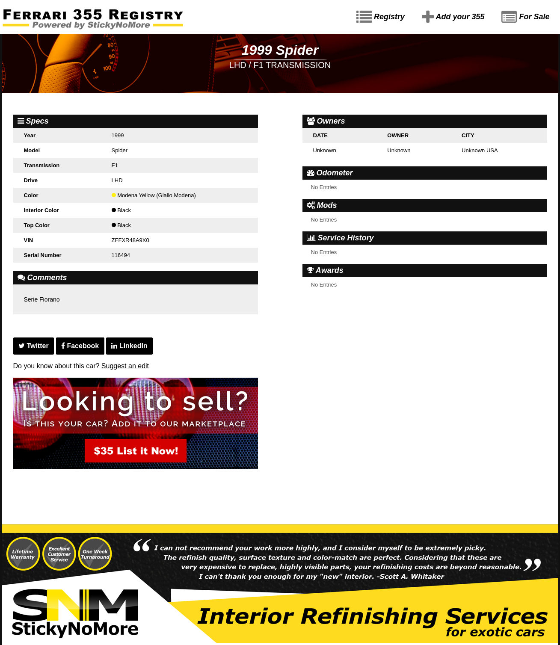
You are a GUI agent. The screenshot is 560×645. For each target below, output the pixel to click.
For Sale (525, 17)
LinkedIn (129, 345)
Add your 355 (453, 17)
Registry (380, 17)
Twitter (33, 345)
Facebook (80, 345)
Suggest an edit (125, 366)
